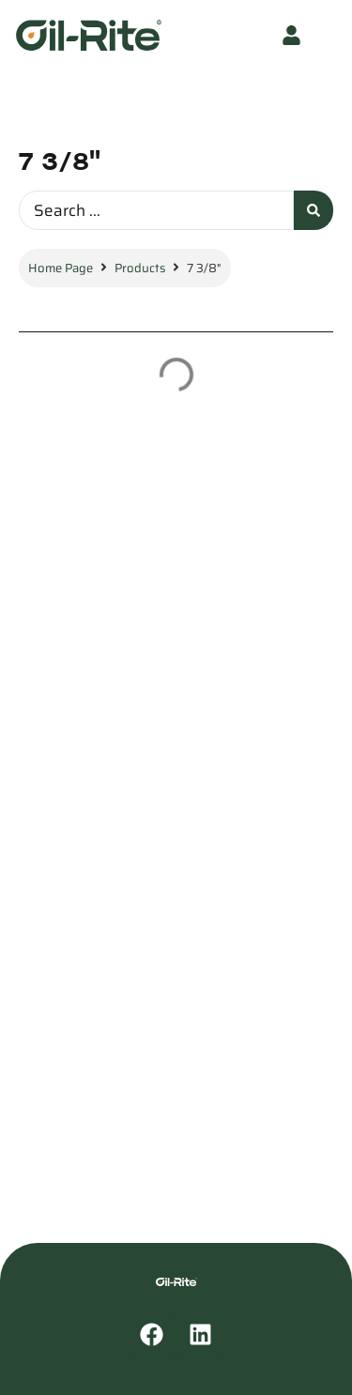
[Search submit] (313, 210)
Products (140, 268)
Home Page (60, 268)
